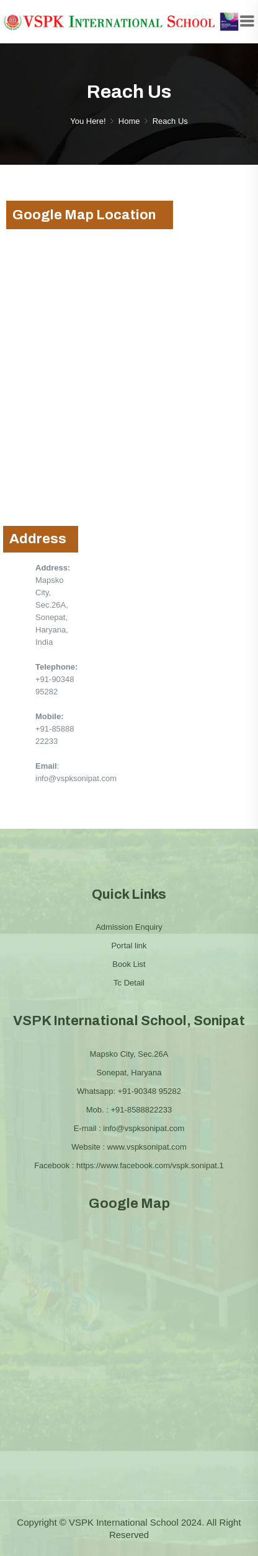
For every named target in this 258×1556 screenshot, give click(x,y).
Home (129, 121)
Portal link (128, 945)
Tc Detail (129, 982)
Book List (128, 964)
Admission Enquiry (129, 927)
